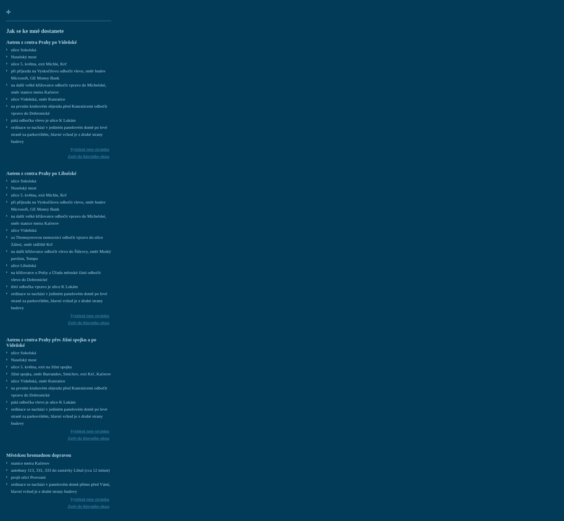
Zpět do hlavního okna (88, 156)
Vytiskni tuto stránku (89, 149)
